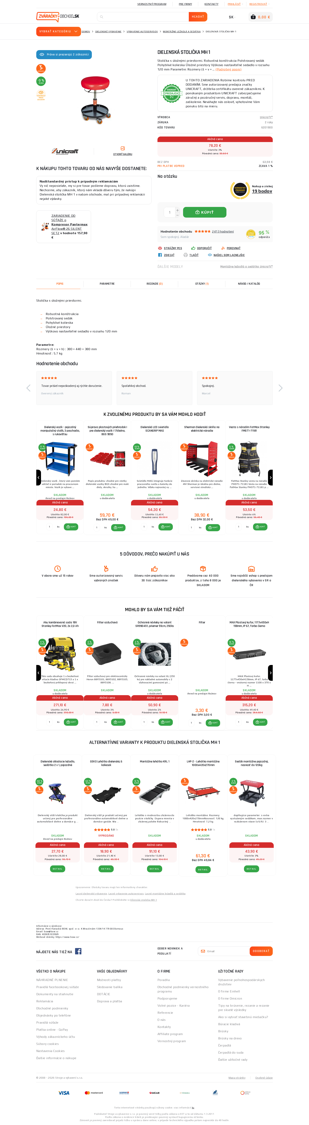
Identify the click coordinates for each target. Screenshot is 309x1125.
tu (193, 1107)
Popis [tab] (59, 284)
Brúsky (223, 1031)
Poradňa (163, 980)
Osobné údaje (264, 1077)
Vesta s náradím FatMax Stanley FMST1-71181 (249, 429)
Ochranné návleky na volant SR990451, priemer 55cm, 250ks (154, 624)
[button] (28, 388)
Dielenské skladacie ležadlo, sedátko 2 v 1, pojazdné (58, 763)
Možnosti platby (109, 980)
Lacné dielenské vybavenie (91, 893)
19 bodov (262, 191)
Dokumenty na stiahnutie (54, 994)
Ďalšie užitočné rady (233, 1059)
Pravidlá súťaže (47, 1022)
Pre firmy (185, 4)
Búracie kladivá (229, 1024)
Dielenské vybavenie (108, 31)
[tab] (154, 284)
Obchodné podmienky (52, 1008)
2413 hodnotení (223, 231)
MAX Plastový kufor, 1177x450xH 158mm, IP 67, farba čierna (249, 624)
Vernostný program (151, 4)
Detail (57, 869)
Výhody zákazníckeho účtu (55, 1037)
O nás (161, 1020)
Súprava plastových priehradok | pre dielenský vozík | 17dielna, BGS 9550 (107, 430)
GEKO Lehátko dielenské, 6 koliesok (106, 763)
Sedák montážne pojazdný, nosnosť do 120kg (251, 763)
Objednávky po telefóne (53, 1015)
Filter (202, 622)
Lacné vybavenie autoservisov (126, 893)
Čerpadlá (224, 1045)
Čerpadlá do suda (231, 1052)
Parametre (107, 284)
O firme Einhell (229, 991)
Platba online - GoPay (52, 1029)
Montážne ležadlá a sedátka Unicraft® (246, 267)
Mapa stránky (237, 1077)
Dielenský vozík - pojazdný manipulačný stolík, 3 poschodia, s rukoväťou (60, 430)
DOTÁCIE (103, 994)
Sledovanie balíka (109, 987)
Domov (86, 31)
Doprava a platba (109, 1001)
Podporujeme (167, 998)
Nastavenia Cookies (50, 1051)
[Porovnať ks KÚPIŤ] (49, 527)
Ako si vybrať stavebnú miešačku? (243, 1017)
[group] (60, 477)
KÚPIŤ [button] (73, 527)
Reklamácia (44, 1001)
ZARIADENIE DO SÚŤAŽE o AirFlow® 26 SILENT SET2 (69, 224)
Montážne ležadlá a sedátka (182, 31)
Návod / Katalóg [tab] (249, 284)
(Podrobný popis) (228, 69)
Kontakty (211, 4)
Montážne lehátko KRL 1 (154, 761)
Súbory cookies (47, 1044)
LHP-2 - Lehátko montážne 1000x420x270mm (203, 763)
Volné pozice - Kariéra (173, 1005)
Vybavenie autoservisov (142, 31)
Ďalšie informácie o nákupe (56, 1058)
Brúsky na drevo (230, 1038)
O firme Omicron (230, 998)
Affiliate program (170, 1034)
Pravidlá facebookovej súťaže (57, 987)
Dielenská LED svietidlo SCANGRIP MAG (155, 429)
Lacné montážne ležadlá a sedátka (165, 893)
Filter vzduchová (107, 622)
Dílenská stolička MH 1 (143, 900)
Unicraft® (266, 117)
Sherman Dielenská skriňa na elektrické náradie (202, 429)
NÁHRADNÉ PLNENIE (52, 980)
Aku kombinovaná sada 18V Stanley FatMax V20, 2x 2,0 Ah (60, 624)
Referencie (165, 1013)
